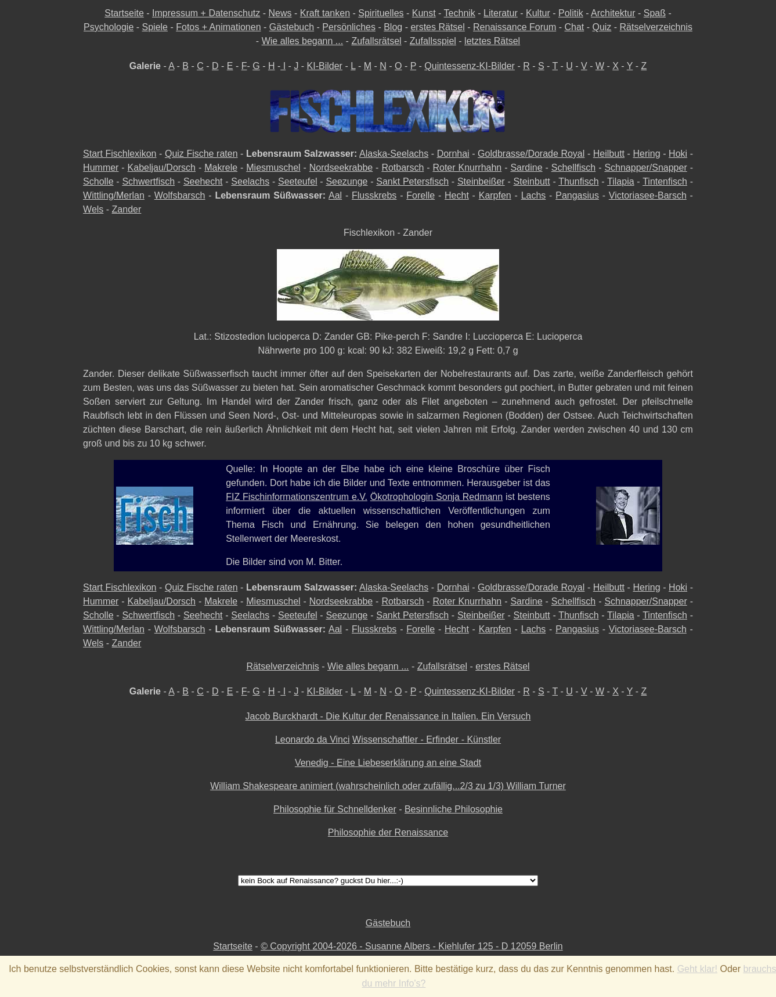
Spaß (655, 13)
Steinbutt (532, 181)
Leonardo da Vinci (312, 739)
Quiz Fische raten (201, 154)
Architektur (613, 13)
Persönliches (349, 27)
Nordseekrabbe (341, 167)
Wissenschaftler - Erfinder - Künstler (426, 739)
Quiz (601, 27)
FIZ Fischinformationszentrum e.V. (296, 497)
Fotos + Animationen (218, 27)
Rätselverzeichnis (656, 27)
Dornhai (453, 154)
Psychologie (108, 27)
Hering (646, 154)
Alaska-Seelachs (393, 154)
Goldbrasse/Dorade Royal (531, 154)
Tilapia (620, 181)
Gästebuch (291, 27)
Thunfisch (578, 181)
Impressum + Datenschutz (206, 13)
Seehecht (203, 181)
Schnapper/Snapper (645, 167)
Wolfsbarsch (179, 195)
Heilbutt (609, 154)
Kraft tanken (325, 13)
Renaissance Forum (514, 27)
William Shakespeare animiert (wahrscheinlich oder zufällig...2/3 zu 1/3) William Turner (388, 786)
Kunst (424, 13)
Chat (574, 27)
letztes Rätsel (492, 41)
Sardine (526, 167)
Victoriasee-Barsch (648, 195)
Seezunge (346, 181)
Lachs (533, 195)
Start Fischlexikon (119, 154)
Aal (335, 195)
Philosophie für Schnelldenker (334, 809)
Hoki (678, 154)
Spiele (155, 27)
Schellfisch (573, 167)
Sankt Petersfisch (412, 181)
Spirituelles (380, 13)
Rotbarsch (402, 167)
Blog (393, 27)
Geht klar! (697, 969)
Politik (570, 13)
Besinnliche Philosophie (454, 809)
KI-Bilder (324, 66)
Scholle (98, 181)
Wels (93, 209)
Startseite (124, 13)
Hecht (457, 195)
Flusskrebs (374, 195)
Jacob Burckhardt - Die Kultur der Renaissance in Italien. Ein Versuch (388, 716)
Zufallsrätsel (376, 41)
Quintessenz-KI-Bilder (469, 66)
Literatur (500, 13)
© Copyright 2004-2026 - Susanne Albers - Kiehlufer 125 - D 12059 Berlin (412, 946)
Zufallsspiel (433, 41)
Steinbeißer (481, 181)
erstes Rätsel (437, 27)
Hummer (100, 167)
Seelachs (250, 181)
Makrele (220, 167)
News (280, 13)
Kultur (538, 13)
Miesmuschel (273, 167)
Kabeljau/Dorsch (162, 167)
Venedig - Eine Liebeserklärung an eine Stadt (388, 763)
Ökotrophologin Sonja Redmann (436, 497)
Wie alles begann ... (303, 41)
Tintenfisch (665, 181)
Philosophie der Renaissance (388, 832)
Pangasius (577, 195)
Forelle (420, 195)
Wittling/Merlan (114, 195)
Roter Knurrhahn (466, 167)
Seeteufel (297, 181)
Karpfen (495, 195)
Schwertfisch (148, 181)
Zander (127, 209)
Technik (459, 13)
